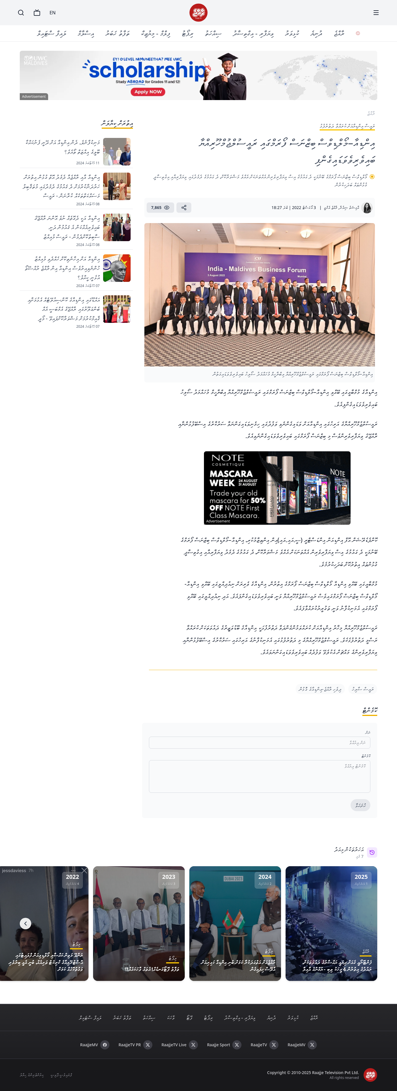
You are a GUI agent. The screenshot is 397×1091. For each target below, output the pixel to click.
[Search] (21, 12)
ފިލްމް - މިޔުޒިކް (157, 33)
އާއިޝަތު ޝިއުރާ (349, 207)
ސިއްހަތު (215, 33)
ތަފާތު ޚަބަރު (119, 33)
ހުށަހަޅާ (360, 805)
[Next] (25, 923)
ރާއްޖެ (341, 33)
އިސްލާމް (88, 33)
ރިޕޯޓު (189, 33)
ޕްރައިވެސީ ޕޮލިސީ (61, 1075)
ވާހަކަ (171, 1017)
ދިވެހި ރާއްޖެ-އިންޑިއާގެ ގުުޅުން (320, 689)
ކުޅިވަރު (294, 33)
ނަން (367, 732)
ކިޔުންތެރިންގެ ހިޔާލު (32, 1075)
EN (53, 12)
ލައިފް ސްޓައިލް (53, 33)
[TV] (37, 12)
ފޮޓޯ (189, 1017)
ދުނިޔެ (318, 33)
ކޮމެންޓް (365, 756)
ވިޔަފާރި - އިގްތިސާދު (255, 33)
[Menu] (376, 12)
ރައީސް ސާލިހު (363, 689)
